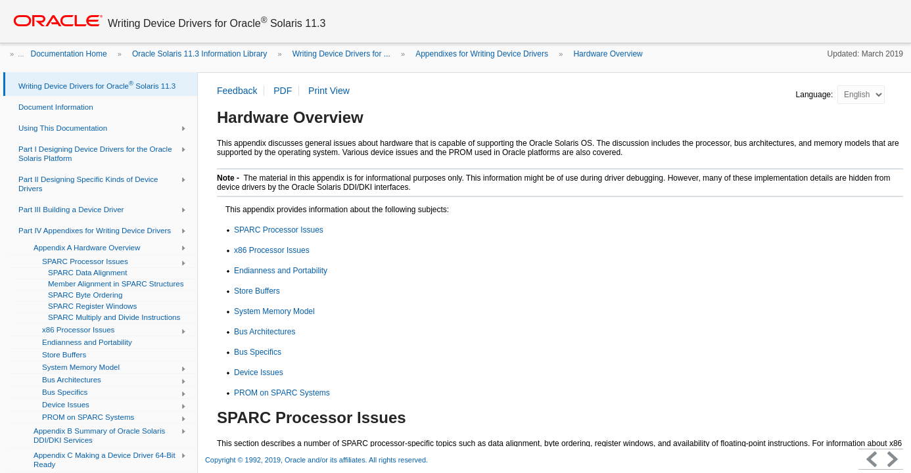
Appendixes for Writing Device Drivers (481, 53)
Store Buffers (257, 291)
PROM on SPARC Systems (282, 392)
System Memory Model (274, 311)
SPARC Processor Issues (278, 230)
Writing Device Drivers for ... (341, 53)
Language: (815, 94)
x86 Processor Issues (272, 250)
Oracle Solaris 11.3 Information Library (199, 53)
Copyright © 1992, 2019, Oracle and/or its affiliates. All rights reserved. (316, 460)
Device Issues (258, 372)
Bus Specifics (257, 352)
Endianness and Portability (280, 270)
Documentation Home (69, 53)
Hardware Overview (607, 53)
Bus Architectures (264, 331)
